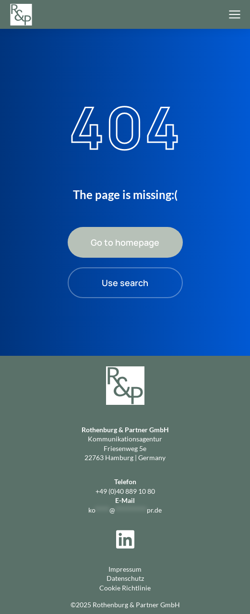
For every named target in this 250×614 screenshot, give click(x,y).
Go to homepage (125, 242)
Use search (125, 282)
